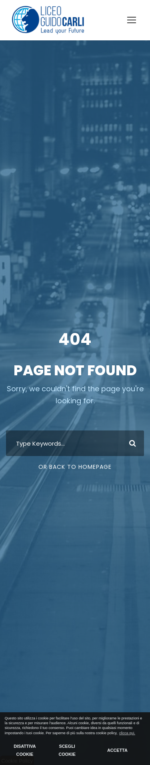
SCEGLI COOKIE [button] (67, 750)
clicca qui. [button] (127, 733)
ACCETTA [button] (117, 750)
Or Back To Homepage (75, 467)
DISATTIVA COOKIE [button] (25, 750)
